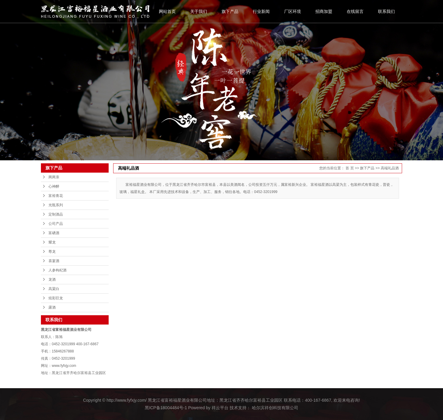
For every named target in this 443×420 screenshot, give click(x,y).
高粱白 (53, 289)
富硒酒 (53, 233)
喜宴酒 (53, 261)
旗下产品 (230, 11)
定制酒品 (55, 214)
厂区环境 (292, 11)
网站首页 (167, 11)
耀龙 (52, 242)
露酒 (52, 307)
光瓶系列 (55, 205)
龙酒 (52, 279)
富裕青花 (55, 196)
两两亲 (53, 177)
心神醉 (53, 186)
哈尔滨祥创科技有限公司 (274, 407)
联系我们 (386, 11)
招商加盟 (323, 11)
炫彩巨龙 (55, 298)
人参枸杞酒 (57, 270)
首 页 (349, 168)
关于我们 (198, 11)
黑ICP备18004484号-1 (166, 407)
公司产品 (55, 224)
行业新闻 (261, 11)
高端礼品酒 (390, 168)
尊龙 (52, 251)
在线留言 (355, 11)
